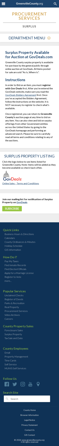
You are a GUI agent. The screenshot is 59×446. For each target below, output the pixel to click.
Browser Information (29, 415)
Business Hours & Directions (19, 234)
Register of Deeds (14, 299)
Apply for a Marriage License (19, 272)
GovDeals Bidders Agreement (20, 95)
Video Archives (12, 314)
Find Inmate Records (15, 265)
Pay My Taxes (12, 261)
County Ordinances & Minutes (20, 241)
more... (8, 280)
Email (7, 352)
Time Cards (10, 360)
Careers (9, 318)
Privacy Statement (30, 425)
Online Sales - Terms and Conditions (20, 183)
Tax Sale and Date (14, 338)
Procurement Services (16, 311)
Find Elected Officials (15, 269)
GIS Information (13, 249)
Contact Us (29, 430)
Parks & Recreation (14, 303)
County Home (29, 410)
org (29, 3)
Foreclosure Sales (14, 330)
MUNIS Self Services (15, 368)
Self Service (11, 364)
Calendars (10, 237)
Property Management (16, 356)
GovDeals (21, 202)
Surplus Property (13, 334)
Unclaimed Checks (14, 295)
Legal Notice (29, 420)
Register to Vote (13, 276)
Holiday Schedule (13, 245)
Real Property (12, 307)
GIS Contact (29, 435)
